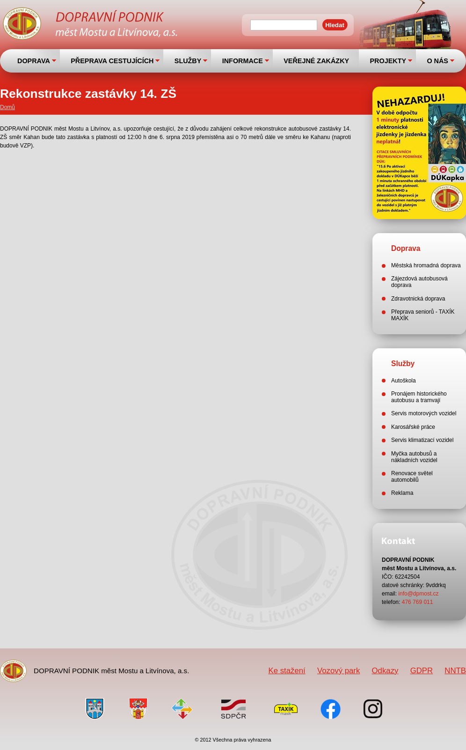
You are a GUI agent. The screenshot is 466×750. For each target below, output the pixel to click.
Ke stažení (286, 670)
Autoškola (403, 380)
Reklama (402, 493)
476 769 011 (417, 602)
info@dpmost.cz (418, 593)
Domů (7, 107)
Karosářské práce (413, 427)
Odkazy (385, 670)
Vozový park (338, 670)
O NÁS (437, 61)
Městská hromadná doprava (426, 265)
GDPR (421, 670)
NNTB (455, 670)
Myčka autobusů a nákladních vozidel (414, 456)
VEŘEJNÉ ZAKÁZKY (316, 61)
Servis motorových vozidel (423, 413)
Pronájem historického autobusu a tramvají (419, 397)
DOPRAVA (33, 61)
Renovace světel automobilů (412, 476)
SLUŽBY (188, 61)
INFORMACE (242, 61)
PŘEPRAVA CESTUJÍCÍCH (112, 61)
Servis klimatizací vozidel (422, 440)
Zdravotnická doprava (418, 298)
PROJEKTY (388, 61)
